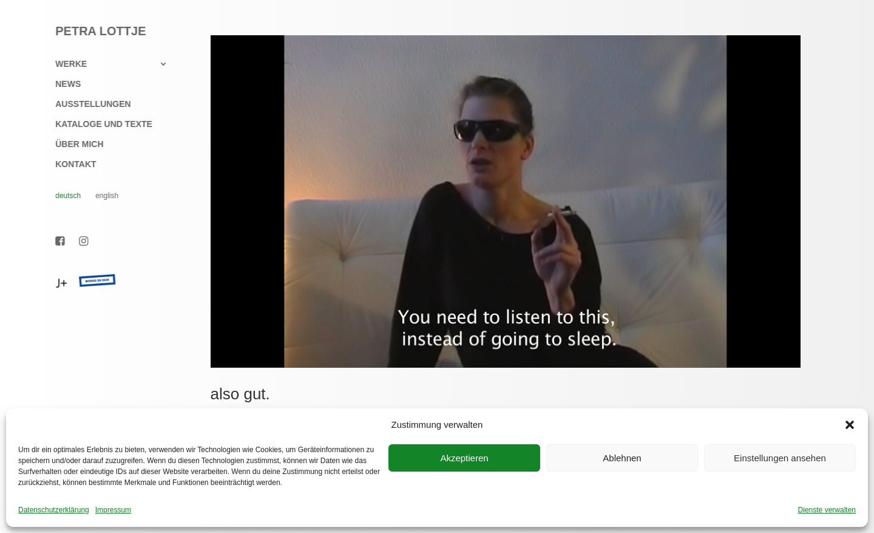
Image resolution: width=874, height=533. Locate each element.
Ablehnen (622, 458)
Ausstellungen (86, 104)
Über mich (73, 144)
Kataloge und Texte (97, 124)
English (100, 195)
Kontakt (69, 164)
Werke (65, 64)
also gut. (240, 394)
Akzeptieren (464, 458)
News (62, 84)
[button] (850, 425)
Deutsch (62, 195)
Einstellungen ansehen (780, 458)
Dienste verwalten (827, 510)
